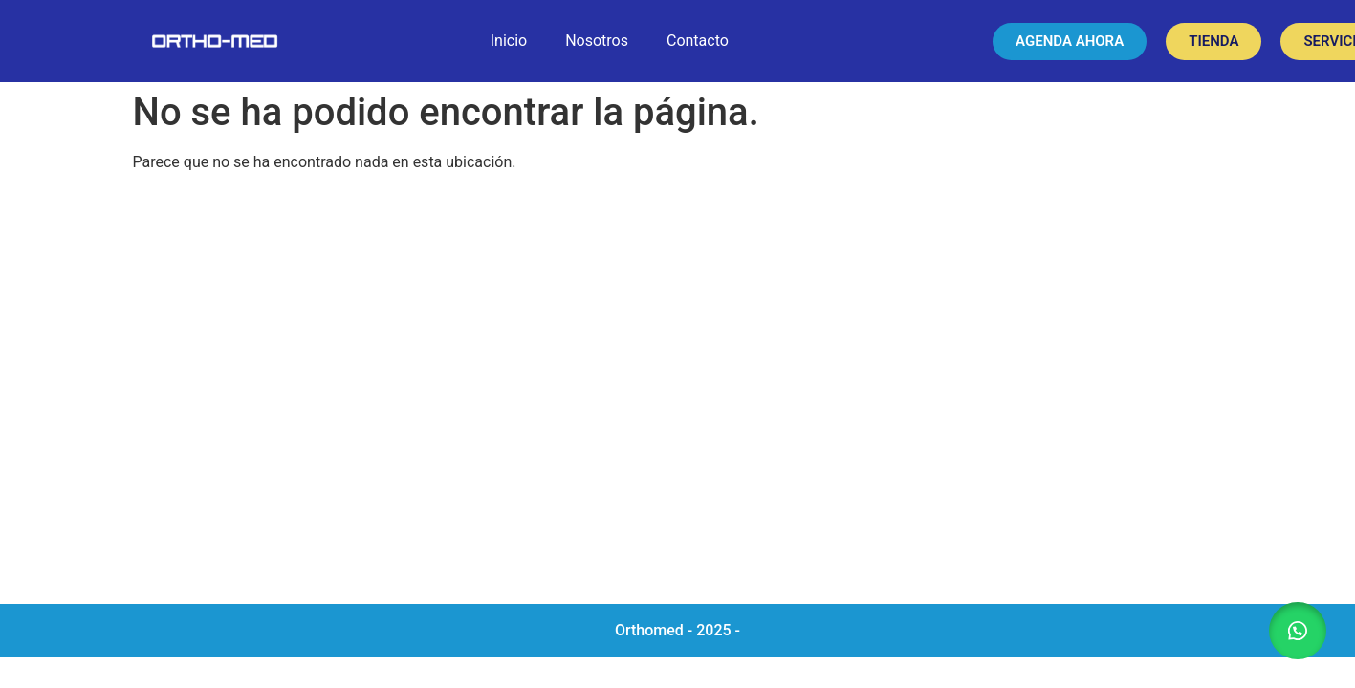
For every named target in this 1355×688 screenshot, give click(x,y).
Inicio (509, 41)
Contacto (698, 41)
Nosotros (596, 41)
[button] (1297, 630)
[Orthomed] (677, 395)
